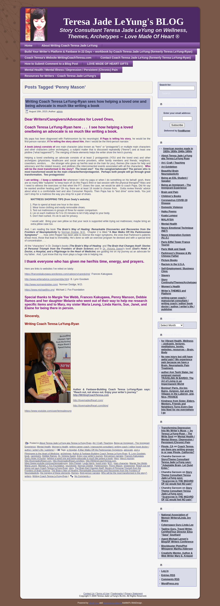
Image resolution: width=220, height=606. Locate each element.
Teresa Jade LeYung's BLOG (123, 21)
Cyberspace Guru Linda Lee (177, 525)
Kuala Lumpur (169, 215)
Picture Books (169, 260)
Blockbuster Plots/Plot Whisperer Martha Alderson (177, 547)
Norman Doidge (85, 465)
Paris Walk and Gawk (173, 249)
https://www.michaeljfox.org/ (40, 289)
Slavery (165, 275)
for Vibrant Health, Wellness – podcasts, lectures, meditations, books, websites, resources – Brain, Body (177, 346)
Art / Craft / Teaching (103, 443)
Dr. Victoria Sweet (113, 248)
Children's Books (171, 196)
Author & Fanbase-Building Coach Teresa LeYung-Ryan (99, 453)
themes (75, 473)
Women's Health (60, 446)
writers (28, 476)
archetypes (66, 453)
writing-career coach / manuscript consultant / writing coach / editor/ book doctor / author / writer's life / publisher (177, 303)
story (71, 468)
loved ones (101, 463)
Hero (116, 458)
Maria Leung (31, 465)
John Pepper (75, 463)
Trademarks (117, 593)
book (27, 456)
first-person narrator (113, 456)
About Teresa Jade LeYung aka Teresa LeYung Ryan (65, 443)
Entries (168, 575)
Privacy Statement (133, 593)
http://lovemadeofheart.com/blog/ (90, 405)
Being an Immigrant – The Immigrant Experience (176, 186)
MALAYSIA (167, 219)
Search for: (165, 85)
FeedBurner (184, 130)
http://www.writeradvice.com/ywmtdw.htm (47, 279)
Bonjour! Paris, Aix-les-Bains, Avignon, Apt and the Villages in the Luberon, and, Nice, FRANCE (177, 392)
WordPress (94, 603)
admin (60, 111)
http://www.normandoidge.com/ (41, 284)
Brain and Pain (169, 192)
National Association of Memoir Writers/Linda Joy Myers (176, 517)
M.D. (110, 463)
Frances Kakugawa (134, 456)
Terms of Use (102, 593)
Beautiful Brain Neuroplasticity (170, 172)
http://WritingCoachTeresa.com (101, 461)
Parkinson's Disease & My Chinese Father (176, 254)
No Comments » (82, 476)
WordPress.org (170, 583)
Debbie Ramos (49, 456)
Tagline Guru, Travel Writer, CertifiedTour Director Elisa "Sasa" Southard (177, 532)
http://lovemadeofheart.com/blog (68, 461)
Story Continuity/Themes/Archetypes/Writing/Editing (188, 281)
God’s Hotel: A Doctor (35, 458)
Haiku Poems (168, 211)
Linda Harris (88, 463)
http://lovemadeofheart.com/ (88, 400)
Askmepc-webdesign (112, 603)
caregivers (36, 456)
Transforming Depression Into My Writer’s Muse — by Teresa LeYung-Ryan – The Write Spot (177, 432)
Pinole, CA (167, 446)
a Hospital (72, 450)
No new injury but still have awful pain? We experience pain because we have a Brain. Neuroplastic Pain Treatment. (177, 362)
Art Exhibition (169, 166)
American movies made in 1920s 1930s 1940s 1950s (178, 150)
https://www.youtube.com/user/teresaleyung (48, 410)
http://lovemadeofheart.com (38, 461)
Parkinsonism (101, 465)
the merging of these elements (55, 473)
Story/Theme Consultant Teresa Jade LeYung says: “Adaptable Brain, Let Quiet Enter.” (177, 464)
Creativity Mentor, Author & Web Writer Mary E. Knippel (177, 554)
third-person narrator (90, 473)
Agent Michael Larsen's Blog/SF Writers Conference (177, 540)
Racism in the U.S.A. (173, 264)
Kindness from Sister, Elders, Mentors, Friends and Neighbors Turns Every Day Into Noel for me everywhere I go (178, 407)
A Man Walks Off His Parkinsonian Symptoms (100, 450)
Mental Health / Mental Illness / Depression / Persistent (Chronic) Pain (178, 439)
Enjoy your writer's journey (90, 456)
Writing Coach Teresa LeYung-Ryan (50, 476)
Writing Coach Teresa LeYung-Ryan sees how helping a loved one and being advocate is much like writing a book (85, 103)
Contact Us (88, 593)
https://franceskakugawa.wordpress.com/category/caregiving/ (57, 274)
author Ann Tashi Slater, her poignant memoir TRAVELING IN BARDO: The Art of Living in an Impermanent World (177, 378)
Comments (170, 579)
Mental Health (44, 446)
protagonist (129, 465)
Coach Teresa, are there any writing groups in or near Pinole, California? (177, 449)
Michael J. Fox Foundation (51, 465)
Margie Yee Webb (138, 463)
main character (121, 463)
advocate (128, 450)
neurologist (70, 465)
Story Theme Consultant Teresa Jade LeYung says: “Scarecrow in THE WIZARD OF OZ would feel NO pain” (177, 478)
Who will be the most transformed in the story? (124, 473)
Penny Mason (116, 465)
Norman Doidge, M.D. (73, 232)
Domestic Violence (172, 207)
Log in (165, 571)
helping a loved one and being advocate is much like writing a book (80, 458)
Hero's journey (127, 458)
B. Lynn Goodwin (137, 453)
